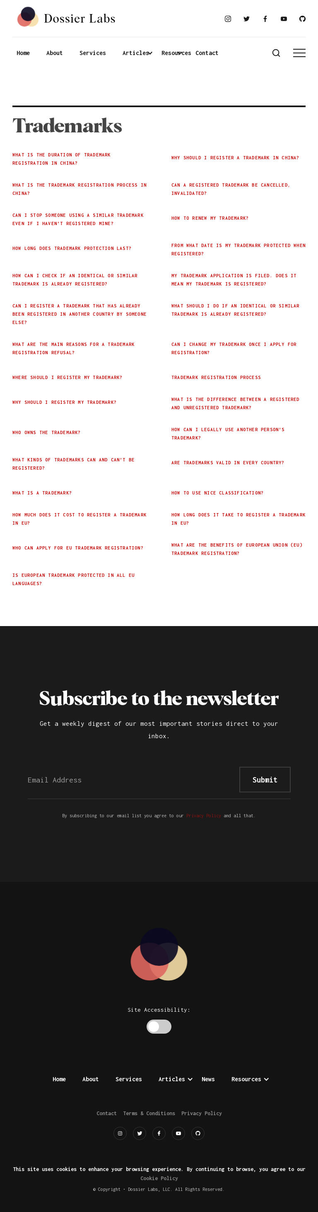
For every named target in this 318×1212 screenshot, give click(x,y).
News (208, 1078)
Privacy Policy (203, 815)
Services (93, 52)
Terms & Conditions (149, 1113)
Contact (207, 52)
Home (23, 52)
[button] (139, 52)
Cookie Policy (159, 1178)
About (54, 52)
